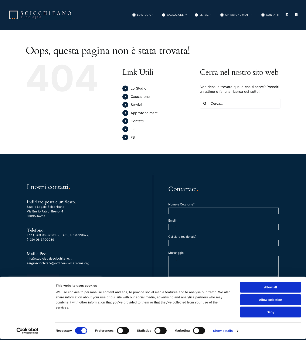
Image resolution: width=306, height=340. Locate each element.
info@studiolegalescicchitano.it (49, 258)
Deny (271, 313)
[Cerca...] (240, 103)
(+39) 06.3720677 (74, 235)
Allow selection (270, 300)
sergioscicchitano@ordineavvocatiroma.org (58, 263)
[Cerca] (205, 103)
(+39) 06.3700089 (40, 239)
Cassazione (140, 96)
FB (133, 137)
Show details (223, 331)
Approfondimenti (145, 113)
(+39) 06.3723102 (46, 235)
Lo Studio (138, 88)
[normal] (40, 12)
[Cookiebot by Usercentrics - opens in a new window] (27, 332)
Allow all (270, 288)
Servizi (136, 105)
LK (133, 129)
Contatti (137, 121)
